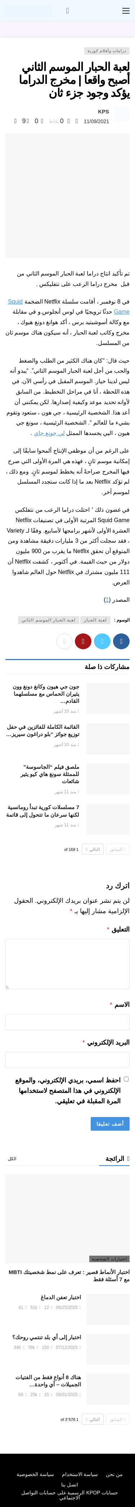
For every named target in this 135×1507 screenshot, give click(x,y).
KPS (103, 111)
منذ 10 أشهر (66, 711)
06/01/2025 (68, 1391)
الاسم (119, 1003)
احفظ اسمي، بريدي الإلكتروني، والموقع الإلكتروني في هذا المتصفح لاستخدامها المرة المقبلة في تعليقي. (68, 1088)
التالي (92, 849)
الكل (12, 1155)
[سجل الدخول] (67, 10)
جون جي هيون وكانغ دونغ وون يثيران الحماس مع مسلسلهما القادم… (46, 693)
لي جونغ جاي (49, 433)
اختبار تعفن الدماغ (61, 1294)
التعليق (118, 929)
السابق (118, 849)
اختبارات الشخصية (109, 1256)
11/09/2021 (96, 121)
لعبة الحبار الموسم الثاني (49, 620)
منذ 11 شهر (67, 791)
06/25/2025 (68, 1304)
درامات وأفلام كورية (106, 51)
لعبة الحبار (95, 620)
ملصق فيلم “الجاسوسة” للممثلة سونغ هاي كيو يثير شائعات (50, 774)
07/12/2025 (68, 1344)
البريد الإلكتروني (106, 1040)
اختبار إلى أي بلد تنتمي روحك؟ (46, 1334)
